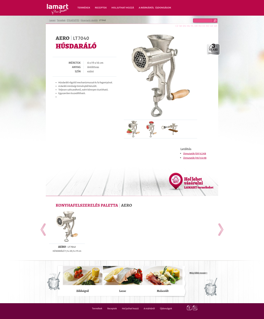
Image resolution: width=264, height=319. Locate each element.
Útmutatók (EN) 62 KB (194, 153)
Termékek (83, 7)
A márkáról (146, 7)
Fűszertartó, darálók (89, 20)
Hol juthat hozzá (122, 7)
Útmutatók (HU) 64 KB (194, 158)
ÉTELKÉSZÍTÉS (73, 20)
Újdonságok (163, 7)
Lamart (58, 9)
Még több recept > (198, 273)
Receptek (101, 7)
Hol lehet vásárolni (198, 183)
